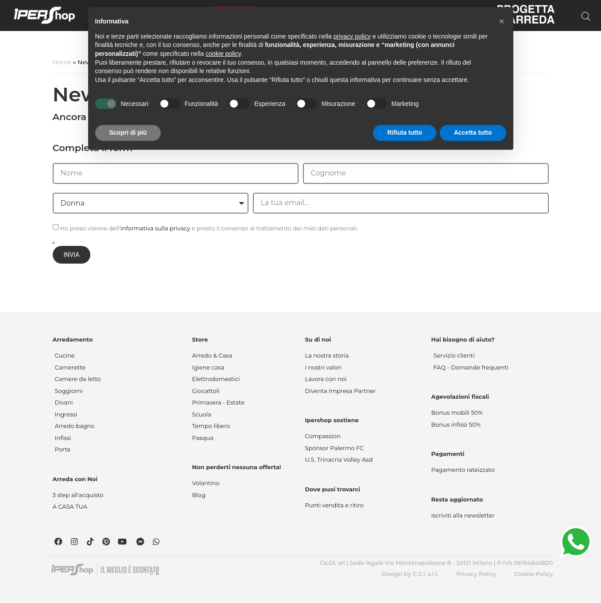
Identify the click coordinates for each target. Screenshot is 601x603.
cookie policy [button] (223, 53)
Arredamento (73, 339)
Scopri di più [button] (128, 132)
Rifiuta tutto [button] (404, 132)
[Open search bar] (586, 16)
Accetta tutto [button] (473, 132)
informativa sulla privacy (155, 228)
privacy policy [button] (352, 36)
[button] (502, 21)
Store (200, 339)
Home (62, 62)
